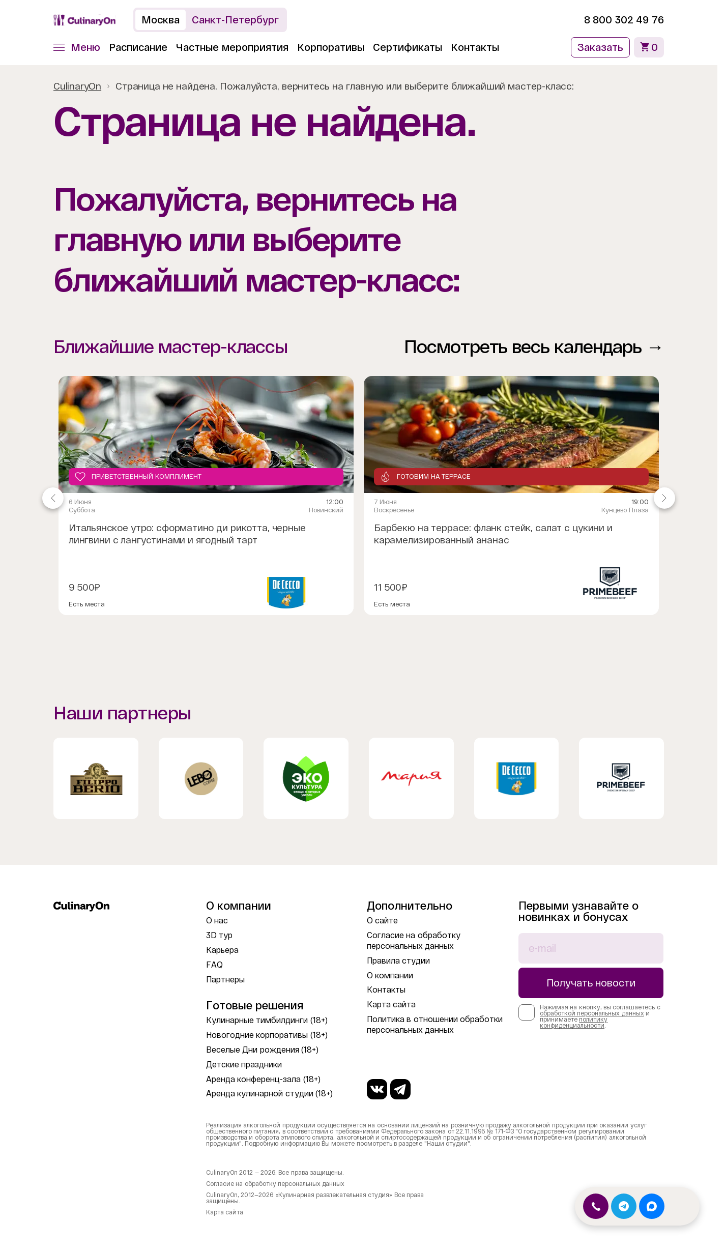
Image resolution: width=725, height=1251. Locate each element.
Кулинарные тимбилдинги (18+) (267, 1020)
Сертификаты (407, 47)
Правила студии (398, 960)
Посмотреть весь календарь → (534, 346)
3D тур (219, 935)
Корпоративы (330, 47)
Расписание (138, 47)
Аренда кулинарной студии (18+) (269, 1093)
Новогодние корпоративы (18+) (267, 1035)
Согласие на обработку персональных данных (275, 1183)
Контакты (475, 47)
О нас (217, 920)
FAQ (214, 965)
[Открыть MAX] (651, 1206)
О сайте (382, 920)
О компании (390, 975)
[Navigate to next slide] (664, 498)
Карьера (222, 950)
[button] (76, 47)
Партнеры (225, 979)
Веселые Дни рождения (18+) (262, 1049)
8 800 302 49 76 (624, 20)
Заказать (600, 47)
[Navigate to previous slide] (53, 498)
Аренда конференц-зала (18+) (263, 1079)
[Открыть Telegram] (623, 1206)
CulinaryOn (77, 86)
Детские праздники (244, 1064)
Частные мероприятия (232, 47)
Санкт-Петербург (235, 19)
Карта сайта (391, 1004)
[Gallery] (358, 498)
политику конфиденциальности (573, 1022)
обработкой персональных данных (592, 1013)
